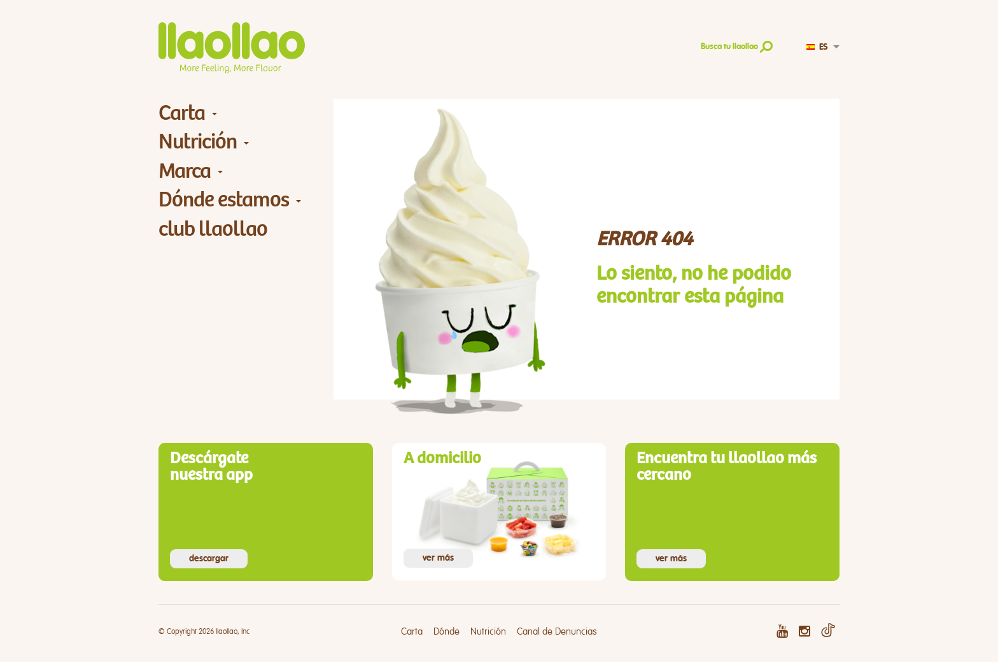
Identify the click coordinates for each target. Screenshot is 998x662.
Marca (184, 171)
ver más (438, 558)
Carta (181, 113)
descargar (208, 558)
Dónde (446, 632)
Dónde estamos (223, 200)
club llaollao (212, 229)
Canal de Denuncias (557, 632)
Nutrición (197, 142)
